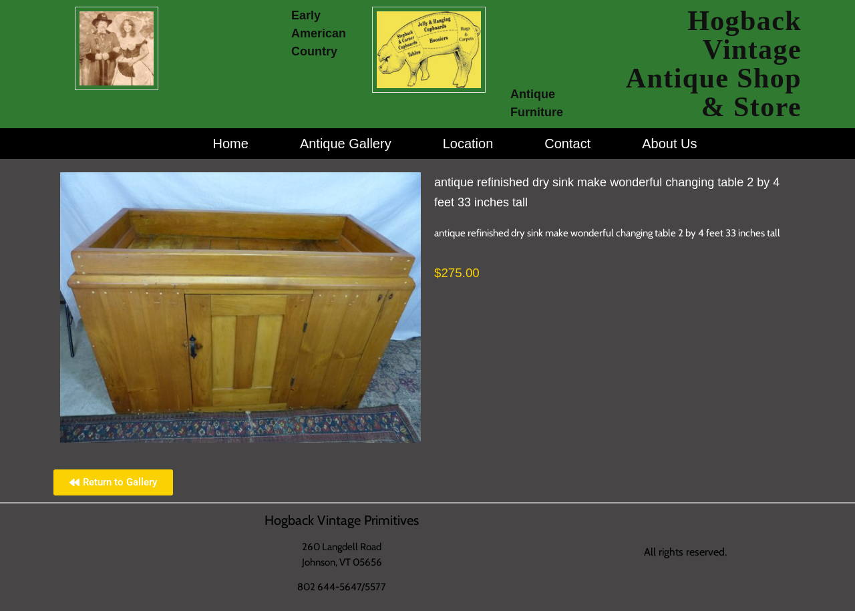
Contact (567, 143)
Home (230, 143)
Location (468, 143)
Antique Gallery (345, 143)
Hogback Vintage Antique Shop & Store (714, 63)
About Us (669, 143)
